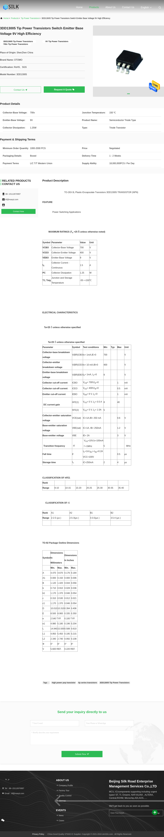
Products (94, 7)
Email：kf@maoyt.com (13, 793)
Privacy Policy (38, 834)
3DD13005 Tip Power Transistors (114, 683)
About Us (110, 7)
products (14, 18)
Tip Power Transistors (30, 18)
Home (79, 7)
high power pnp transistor (64, 683)
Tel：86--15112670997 (13, 788)
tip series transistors (87, 683)
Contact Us (128, 7)
